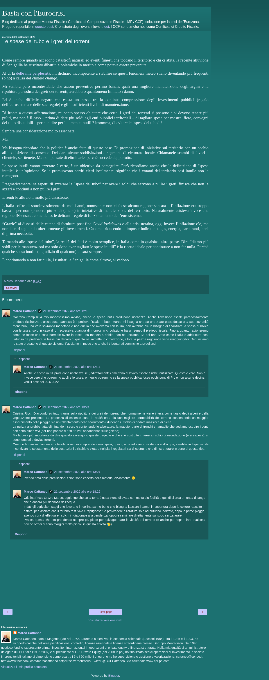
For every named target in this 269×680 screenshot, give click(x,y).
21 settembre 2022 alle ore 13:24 (66, 407)
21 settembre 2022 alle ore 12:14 (77, 367)
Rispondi (19, 350)
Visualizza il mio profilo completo (24, 667)
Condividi (11, 288)
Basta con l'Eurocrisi (33, 13)
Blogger (113, 675)
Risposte (24, 359)
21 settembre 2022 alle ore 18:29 (77, 491)
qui (106, 26)
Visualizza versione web (105, 620)
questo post (44, 26)
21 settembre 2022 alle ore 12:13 (66, 311)
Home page (105, 611)
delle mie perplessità (33, 73)
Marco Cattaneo (24, 311)
